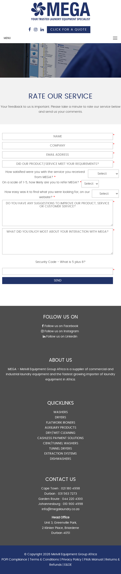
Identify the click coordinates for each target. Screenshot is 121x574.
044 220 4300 (72, 499)
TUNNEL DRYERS (60, 448)
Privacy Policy (71, 559)
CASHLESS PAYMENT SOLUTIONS (60, 438)
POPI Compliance (14, 559)
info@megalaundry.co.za (60, 509)
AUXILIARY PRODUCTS (60, 427)
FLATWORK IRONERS (60, 422)
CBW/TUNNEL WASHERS (60, 443)
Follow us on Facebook (60, 326)
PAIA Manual (93, 559)
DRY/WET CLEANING (60, 432)
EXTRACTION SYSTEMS (60, 453)
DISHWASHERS (60, 458)
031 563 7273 (67, 493)
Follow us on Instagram (60, 331)
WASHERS (60, 412)
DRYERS (60, 417)
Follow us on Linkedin (60, 336)
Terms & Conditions (44, 559)
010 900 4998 (73, 504)
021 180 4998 (70, 488)
